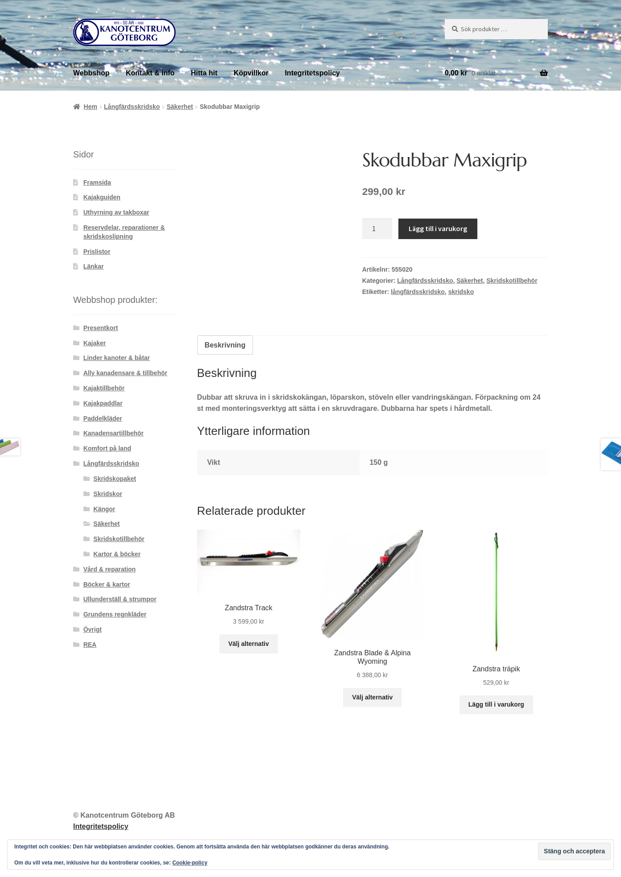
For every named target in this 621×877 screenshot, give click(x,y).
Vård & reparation (109, 569)
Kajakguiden (101, 197)
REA (90, 644)
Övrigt (92, 629)
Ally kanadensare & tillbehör (125, 372)
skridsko (461, 291)
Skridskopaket (114, 478)
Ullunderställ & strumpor (120, 599)
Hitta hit (204, 73)
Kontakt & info (150, 73)
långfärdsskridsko (418, 291)
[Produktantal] (377, 229)
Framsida (97, 182)
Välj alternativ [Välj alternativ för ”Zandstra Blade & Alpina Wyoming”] (372, 697)
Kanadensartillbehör (113, 433)
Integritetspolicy (312, 73)
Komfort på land (107, 448)
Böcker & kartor (106, 584)
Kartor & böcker (117, 554)
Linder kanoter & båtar (116, 357)
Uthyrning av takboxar (116, 212)
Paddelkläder (102, 418)
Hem (90, 106)
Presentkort (100, 327)
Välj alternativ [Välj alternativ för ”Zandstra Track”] (248, 643)
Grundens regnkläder (115, 614)
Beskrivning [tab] (225, 345)
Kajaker (94, 343)
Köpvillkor (251, 73)
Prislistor (97, 251)
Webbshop (91, 73)
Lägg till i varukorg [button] (496, 704)
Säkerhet (179, 106)
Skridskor (107, 493)
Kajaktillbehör (104, 388)
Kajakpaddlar (103, 403)
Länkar (93, 266)
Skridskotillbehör (511, 280)
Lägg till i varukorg (438, 228)
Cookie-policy (189, 863)
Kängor (104, 509)
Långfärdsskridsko (132, 106)
